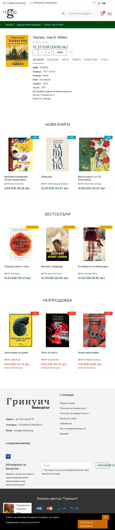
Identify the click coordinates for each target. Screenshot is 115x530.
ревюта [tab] (76, 59)
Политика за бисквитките (73, 408)
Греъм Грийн (53, 360)
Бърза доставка (68, 418)
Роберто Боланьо (92, 360)
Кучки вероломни (88, 352)
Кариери (64, 433)
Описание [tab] (53, 59)
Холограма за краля (16, 352)
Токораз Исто (47, 95)
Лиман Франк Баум (93, 184)
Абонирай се (103, 465)
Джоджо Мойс (91, 273)
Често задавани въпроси (73, 428)
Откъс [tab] (105, 59)
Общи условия (67, 403)
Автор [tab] (65, 59)
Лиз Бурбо (15, 273)
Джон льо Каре (54, 273)
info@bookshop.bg (14, 3)
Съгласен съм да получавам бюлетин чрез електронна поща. (65, 472)
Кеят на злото (49, 352)
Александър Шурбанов (57, 184)
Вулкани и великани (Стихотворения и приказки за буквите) (16, 178)
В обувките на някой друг (93, 266)
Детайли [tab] (38, 59)
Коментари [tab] (91, 59)
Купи (60, 52)
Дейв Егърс (16, 360)
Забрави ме (66, 423)
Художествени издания (59, 91)
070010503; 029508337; (44, 3)
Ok (105, 517)
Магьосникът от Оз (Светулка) (89, 178)
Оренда (47, 98)
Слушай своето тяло (16, 266)
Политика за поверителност (74, 413)
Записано (46, 176)
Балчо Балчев (17, 184)
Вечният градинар (52, 266)
